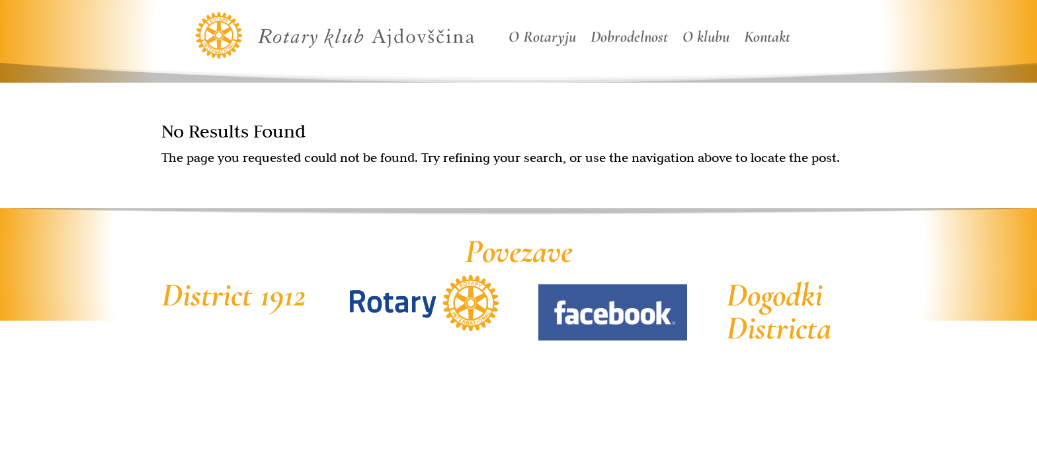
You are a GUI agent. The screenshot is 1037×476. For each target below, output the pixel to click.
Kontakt (767, 39)
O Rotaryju (542, 39)
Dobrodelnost (629, 39)
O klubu (706, 39)
